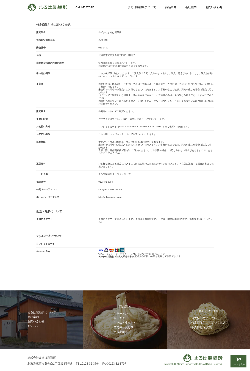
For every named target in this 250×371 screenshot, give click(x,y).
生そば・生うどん (125, 322)
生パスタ (119, 318)
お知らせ (33, 326)
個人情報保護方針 (202, 327)
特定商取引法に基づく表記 (208, 322)
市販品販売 (121, 331)
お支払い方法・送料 (204, 318)
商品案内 (170, 7)
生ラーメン (121, 313)
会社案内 (191, 7)
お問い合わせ (214, 7)
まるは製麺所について (142, 7)
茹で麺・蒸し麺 (124, 327)
